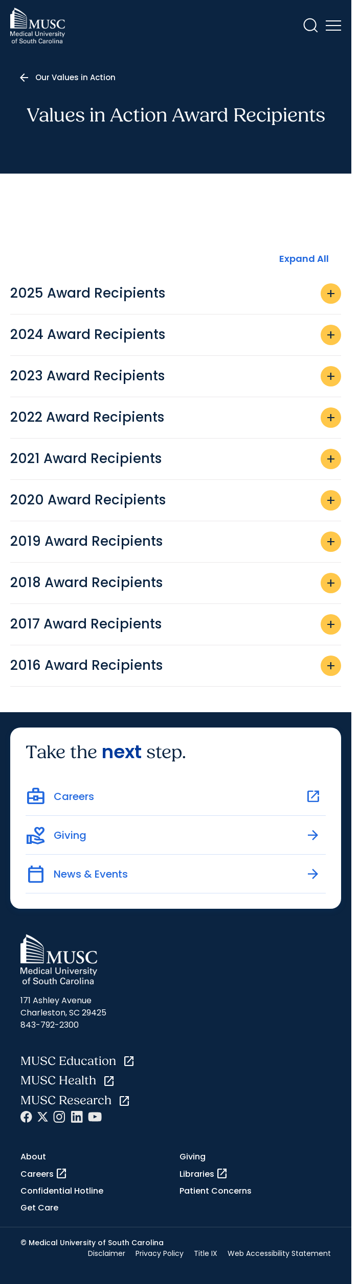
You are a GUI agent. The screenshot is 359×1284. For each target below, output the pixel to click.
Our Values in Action (75, 77)
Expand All (304, 258)
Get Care (39, 1208)
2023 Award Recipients (175, 376)
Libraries (204, 1174)
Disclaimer (106, 1253)
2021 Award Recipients (175, 459)
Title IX (205, 1253)
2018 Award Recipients (175, 583)
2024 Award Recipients (175, 335)
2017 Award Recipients (175, 624)
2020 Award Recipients (175, 500)
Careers (44, 1174)
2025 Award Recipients (175, 293)
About (33, 1156)
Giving (193, 1156)
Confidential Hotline (61, 1191)
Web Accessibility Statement (279, 1253)
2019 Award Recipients (175, 541)
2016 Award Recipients (175, 666)
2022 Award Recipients (175, 417)
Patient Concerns (216, 1191)
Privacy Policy (160, 1253)
